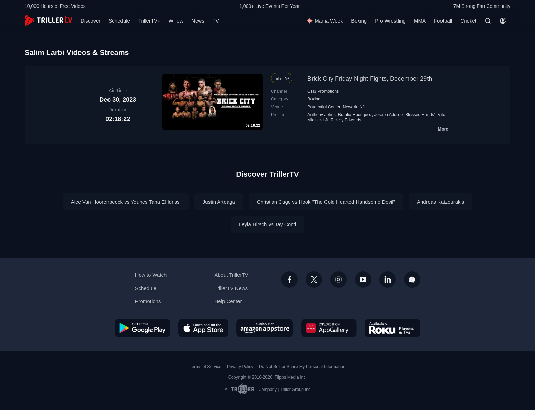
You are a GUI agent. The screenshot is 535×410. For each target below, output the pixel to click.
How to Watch (151, 275)
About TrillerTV (231, 275)
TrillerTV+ (149, 21)
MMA (420, 21)
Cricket (468, 21)
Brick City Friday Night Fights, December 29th (369, 78)
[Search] (487, 20)
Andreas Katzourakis (440, 202)
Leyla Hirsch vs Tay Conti (267, 224)
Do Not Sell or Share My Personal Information (302, 366)
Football (443, 21)
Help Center (228, 301)
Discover (90, 21)
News (197, 21)
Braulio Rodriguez (355, 114)
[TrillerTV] (48, 20)
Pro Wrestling (390, 21)
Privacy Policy (240, 366)
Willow (176, 21)
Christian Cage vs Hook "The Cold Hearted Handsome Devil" (326, 202)
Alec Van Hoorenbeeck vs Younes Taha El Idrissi (126, 202)
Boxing (359, 21)
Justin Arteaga (219, 202)
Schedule (119, 21)
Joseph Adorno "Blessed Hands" (405, 114)
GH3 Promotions (323, 91)
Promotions (148, 301)
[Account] (502, 20)
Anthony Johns (321, 114)
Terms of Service (205, 366)
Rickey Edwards (346, 120)
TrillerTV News (231, 288)
